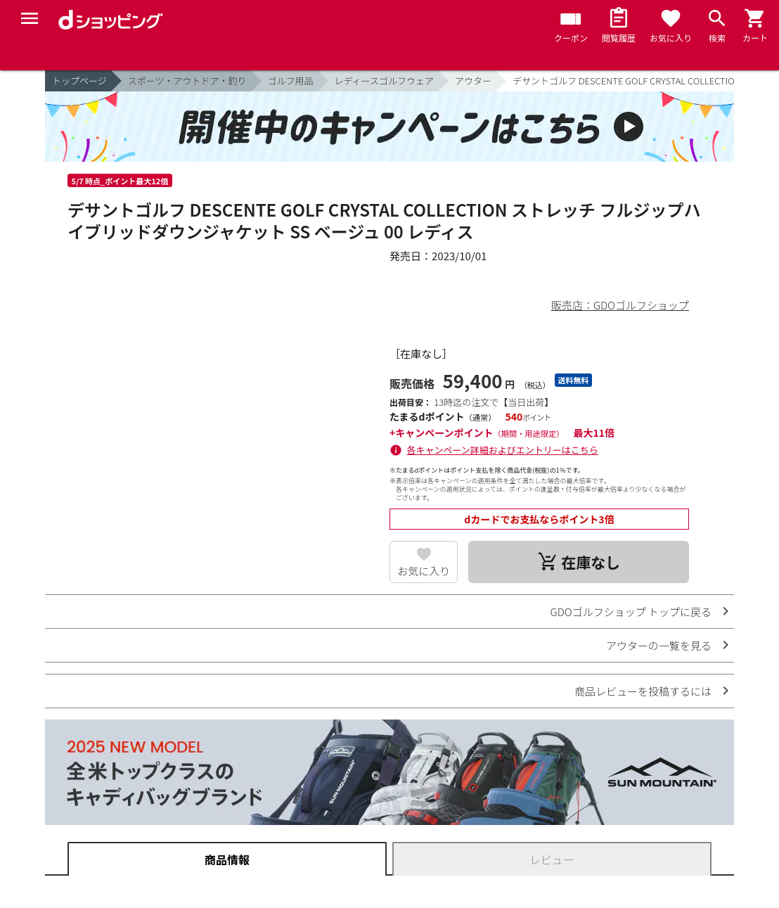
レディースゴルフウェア (384, 80)
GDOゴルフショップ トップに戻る (631, 611)
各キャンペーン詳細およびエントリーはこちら (502, 449)
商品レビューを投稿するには (643, 691)
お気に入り (423, 570)
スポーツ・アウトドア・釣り (187, 80)
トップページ (79, 80)
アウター (473, 80)
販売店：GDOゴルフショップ (620, 305)
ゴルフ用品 (291, 80)
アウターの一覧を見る (659, 645)
